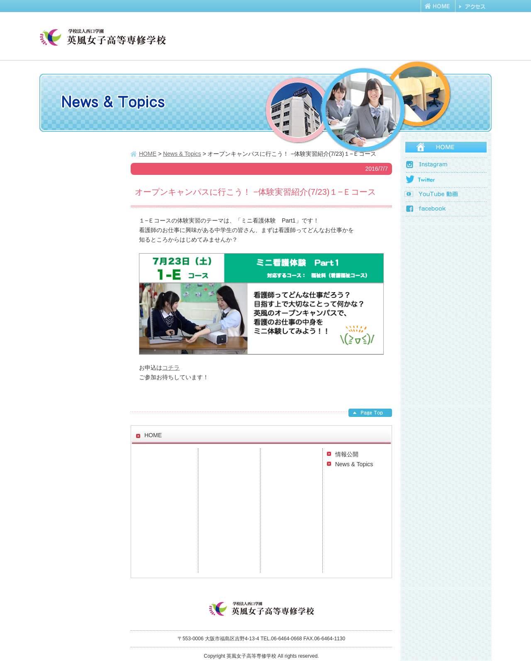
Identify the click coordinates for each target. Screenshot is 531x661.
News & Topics (354, 464)
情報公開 (346, 454)
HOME (147, 153)
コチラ (171, 367)
